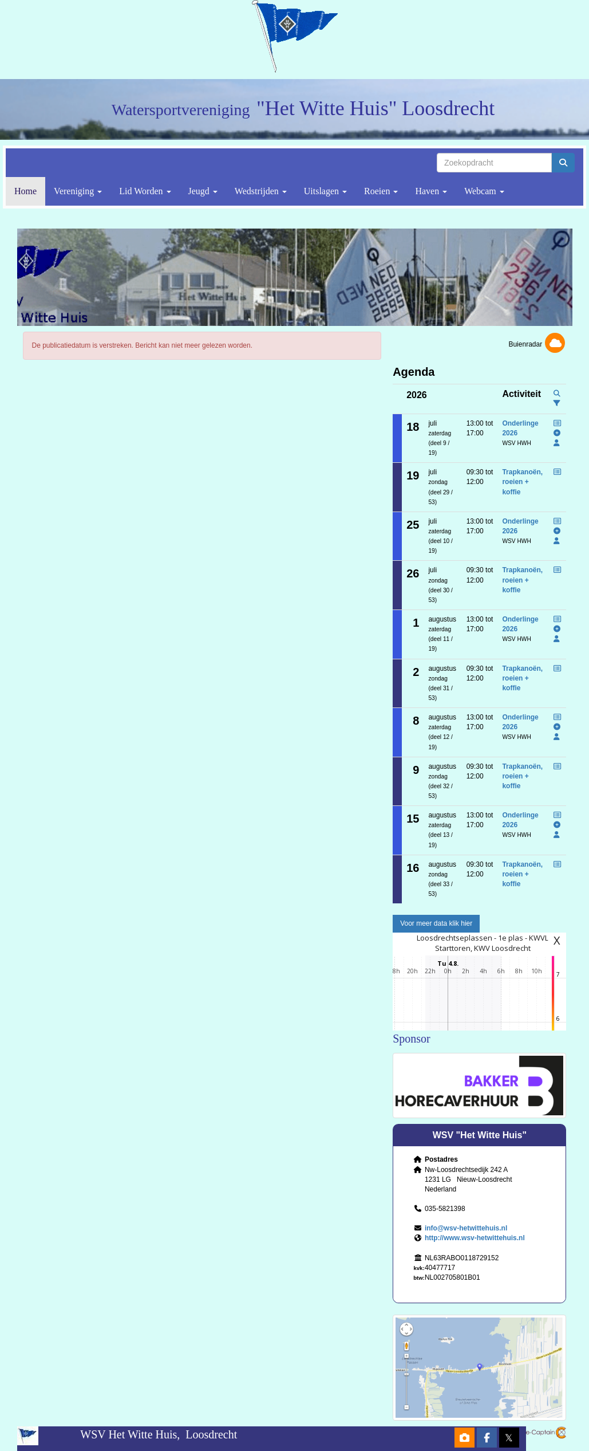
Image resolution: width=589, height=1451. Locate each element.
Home (25, 191)
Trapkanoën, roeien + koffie (522, 482)
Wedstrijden (261, 191)
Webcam (484, 191)
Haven (431, 191)
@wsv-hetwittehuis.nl (466, 1228)
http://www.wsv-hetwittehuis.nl (475, 1238)
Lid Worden (145, 191)
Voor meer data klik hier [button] (436, 923)
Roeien (381, 191)
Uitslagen (325, 191)
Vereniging (78, 191)
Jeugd (203, 191)
